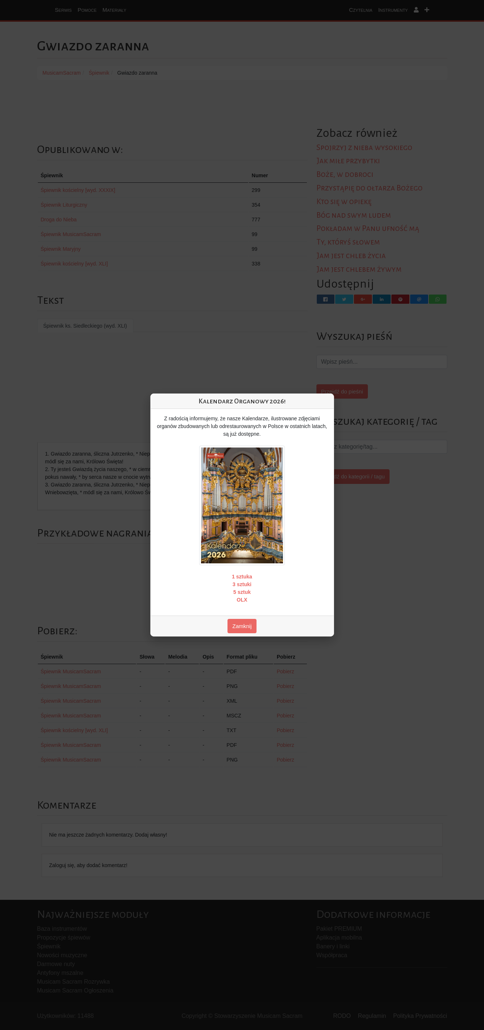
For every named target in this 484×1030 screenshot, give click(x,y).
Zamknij (242, 626)
